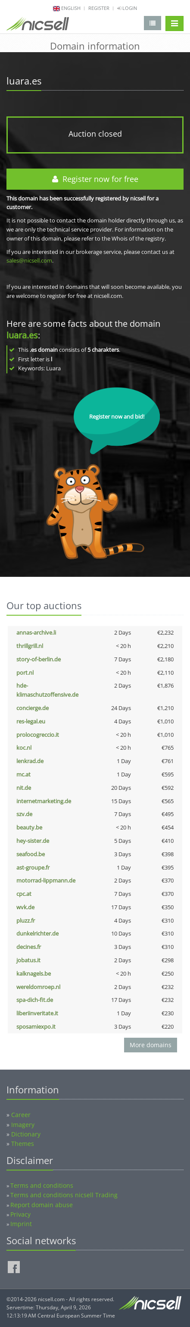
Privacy (20, 1214)
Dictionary (25, 1134)
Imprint (21, 1224)
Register (98, 8)
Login (127, 8)
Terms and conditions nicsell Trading (64, 1195)
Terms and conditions (41, 1185)
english (71, 8)
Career (21, 1115)
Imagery (22, 1124)
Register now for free (95, 179)
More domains (150, 1045)
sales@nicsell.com (29, 260)
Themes (22, 1143)
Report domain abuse (41, 1205)
